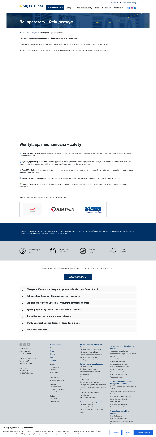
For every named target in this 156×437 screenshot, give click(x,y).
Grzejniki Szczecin (85, 374)
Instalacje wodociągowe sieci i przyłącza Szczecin (122, 392)
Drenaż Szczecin (115, 402)
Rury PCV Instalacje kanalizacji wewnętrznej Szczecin (119, 368)
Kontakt (117, 8)
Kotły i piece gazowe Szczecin (89, 369)
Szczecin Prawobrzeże (56, 389)
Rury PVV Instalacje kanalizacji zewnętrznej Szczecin (123, 387)
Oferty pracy (53, 398)
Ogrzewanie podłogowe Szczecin (90, 371)
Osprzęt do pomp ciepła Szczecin (90, 357)
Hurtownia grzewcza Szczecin (91, 364)
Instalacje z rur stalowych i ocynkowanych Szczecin (93, 388)
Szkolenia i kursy (55, 377)
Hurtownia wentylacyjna (31, 32)
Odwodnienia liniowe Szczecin (119, 407)
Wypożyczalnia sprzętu (57, 380)
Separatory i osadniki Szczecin (119, 404)
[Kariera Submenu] (110, 7)
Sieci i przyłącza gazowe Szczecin (120, 396)
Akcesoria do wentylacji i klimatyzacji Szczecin (91, 411)
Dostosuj (116, 432)
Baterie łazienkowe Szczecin (119, 418)
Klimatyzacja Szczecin (86, 407)
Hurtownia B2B (54, 7)
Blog (97, 8)
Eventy (52, 354)
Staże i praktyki (54, 401)
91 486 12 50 (114, 3)
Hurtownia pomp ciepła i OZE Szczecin (91, 345)
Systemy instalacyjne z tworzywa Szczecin (93, 385)
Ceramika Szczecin (116, 416)
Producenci (54, 348)
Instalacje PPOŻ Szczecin (117, 359)
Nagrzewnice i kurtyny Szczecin (89, 382)
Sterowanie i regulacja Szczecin (89, 392)
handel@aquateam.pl (129, 3)
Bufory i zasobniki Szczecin (88, 398)
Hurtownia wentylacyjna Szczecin (93, 402)
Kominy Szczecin (85, 379)
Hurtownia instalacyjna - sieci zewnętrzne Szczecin (121, 382)
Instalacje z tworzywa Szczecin (119, 351)
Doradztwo (53, 370)
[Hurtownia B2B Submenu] (62, 7)
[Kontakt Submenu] (122, 7)
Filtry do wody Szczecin (117, 377)
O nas (52, 351)
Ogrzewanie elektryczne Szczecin (90, 377)
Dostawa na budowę (56, 375)
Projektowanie (54, 372)
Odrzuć (128, 432)
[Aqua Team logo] (31, 6)
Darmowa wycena (55, 367)
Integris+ (53, 360)
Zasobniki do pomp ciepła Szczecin (91, 354)
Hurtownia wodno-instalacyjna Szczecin (122, 347)
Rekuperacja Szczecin (86, 404)
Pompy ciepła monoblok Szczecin (90, 349)
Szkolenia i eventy (84, 8)
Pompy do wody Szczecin (117, 361)
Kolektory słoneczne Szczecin (89, 360)
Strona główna (55, 345)
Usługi (68, 8)
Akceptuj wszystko (143, 432)
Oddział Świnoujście (56, 392)
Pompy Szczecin (85, 395)
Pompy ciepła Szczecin (87, 366)
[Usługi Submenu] (73, 7)
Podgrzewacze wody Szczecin (119, 372)
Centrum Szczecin (55, 387)
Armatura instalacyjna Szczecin (119, 364)
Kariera (105, 8)
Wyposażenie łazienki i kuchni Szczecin (121, 412)
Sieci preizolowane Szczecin (118, 399)
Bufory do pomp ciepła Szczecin (90, 352)
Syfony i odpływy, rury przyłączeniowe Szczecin (121, 422)
